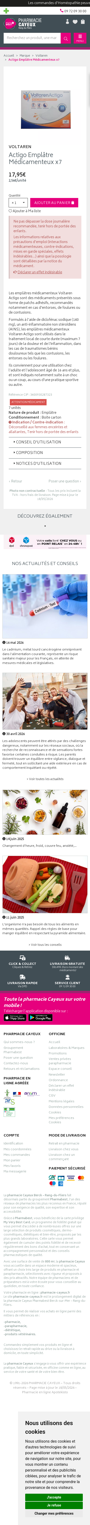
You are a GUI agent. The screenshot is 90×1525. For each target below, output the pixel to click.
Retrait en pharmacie (64, 1144)
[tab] (45, 442)
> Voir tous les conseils (45, 945)
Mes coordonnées (17, 1150)
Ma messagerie (15, 1172)
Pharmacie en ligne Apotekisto (45, 1392)
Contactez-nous (16, 1064)
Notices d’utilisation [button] (36, 464)
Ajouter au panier (54, 203)
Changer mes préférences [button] (54, 1513)
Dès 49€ (68, 962)
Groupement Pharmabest (13, 1050)
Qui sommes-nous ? (19, 1042)
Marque (25, 56)
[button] (18, 202)
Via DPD (23, 980)
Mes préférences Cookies (61, 1120)
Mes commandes (17, 1155)
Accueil (9, 56)
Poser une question (18, 1058)
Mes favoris (12, 1166)
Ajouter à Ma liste (25, 211)
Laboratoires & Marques (66, 1048)
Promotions (58, 1054)
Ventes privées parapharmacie (60, 1061)
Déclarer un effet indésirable (40, 273)
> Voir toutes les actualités (45, 779)
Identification (13, 1144)
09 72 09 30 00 (68, 980)
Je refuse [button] (54, 1505)
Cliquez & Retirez (23, 961)
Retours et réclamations (22, 1069)
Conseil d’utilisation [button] (36, 442)
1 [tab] (45, 526)
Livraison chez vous (63, 1150)
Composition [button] (27, 453)
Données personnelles (66, 1107)
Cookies (55, 1113)
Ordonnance (58, 1080)
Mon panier (12, 1161)
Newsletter (57, 1075)
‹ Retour (15, 482)
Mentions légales (61, 1102)
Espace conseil (60, 1069)
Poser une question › (64, 481)
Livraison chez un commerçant (62, 1157)
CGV (52, 1096)
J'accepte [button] (54, 1497)
